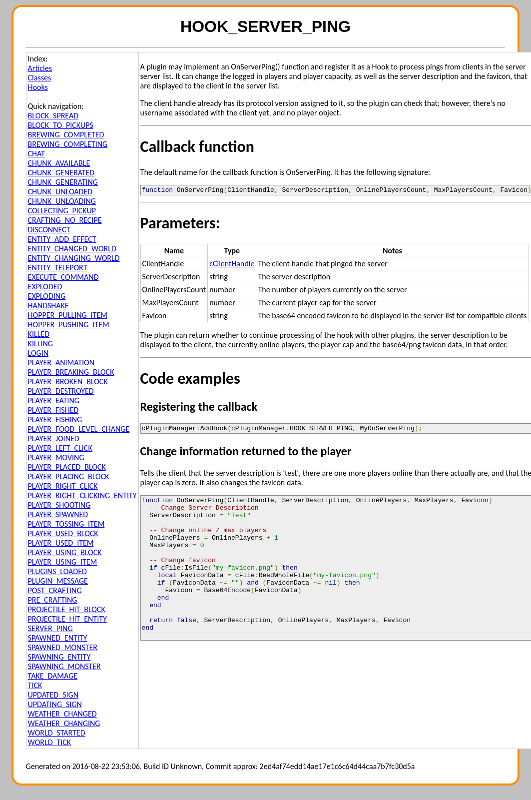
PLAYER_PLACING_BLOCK (68, 476)
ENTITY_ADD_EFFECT (62, 239)
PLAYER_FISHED (53, 410)
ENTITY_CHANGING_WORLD (74, 258)
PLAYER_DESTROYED (61, 391)
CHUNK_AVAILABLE (59, 163)
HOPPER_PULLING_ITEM (67, 315)
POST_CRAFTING (55, 590)
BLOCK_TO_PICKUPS (60, 125)
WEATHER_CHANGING (64, 723)
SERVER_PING (50, 628)
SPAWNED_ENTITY (57, 638)
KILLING (40, 343)
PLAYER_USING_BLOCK (65, 552)
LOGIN (38, 353)
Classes (39, 77)
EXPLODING (47, 296)
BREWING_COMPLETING (68, 144)
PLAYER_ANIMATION (61, 362)
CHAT (36, 153)
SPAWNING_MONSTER (64, 666)
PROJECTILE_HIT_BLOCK (66, 609)
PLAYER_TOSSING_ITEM (66, 524)
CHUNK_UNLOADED (60, 191)
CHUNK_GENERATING (63, 182)
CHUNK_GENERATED (61, 172)
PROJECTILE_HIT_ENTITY (67, 619)
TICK (35, 685)
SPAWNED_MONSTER (62, 647)
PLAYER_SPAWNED (58, 514)
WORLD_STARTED (56, 733)
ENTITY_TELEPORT (57, 267)
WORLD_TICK (49, 742)
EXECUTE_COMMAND (63, 277)
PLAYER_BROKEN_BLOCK (68, 381)
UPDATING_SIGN (55, 704)
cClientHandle (231, 265)
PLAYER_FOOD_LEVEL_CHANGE (79, 429)
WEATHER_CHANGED (62, 714)
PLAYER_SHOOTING (59, 505)
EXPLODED (45, 286)
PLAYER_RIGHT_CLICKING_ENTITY (82, 495)
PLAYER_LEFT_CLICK (60, 448)
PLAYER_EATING (53, 400)
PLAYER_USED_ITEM (61, 543)
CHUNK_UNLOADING (62, 201)
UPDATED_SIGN (53, 695)
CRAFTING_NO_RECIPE (65, 220)
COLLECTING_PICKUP (62, 210)
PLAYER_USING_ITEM (62, 562)
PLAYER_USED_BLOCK (63, 533)
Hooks (38, 87)
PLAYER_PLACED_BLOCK (67, 467)
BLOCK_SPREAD (53, 115)
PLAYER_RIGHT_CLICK (63, 486)
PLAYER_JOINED (53, 438)
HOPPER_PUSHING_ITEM (68, 324)
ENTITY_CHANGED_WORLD (72, 248)
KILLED (38, 334)
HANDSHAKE (48, 305)
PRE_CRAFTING (52, 600)
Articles (40, 68)
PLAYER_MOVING (56, 457)
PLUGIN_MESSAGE (58, 581)
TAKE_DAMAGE (53, 676)
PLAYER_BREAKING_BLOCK (71, 372)
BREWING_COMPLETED (66, 134)
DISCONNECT (49, 229)
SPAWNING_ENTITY (59, 657)
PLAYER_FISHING (55, 419)
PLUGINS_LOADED (57, 571)
